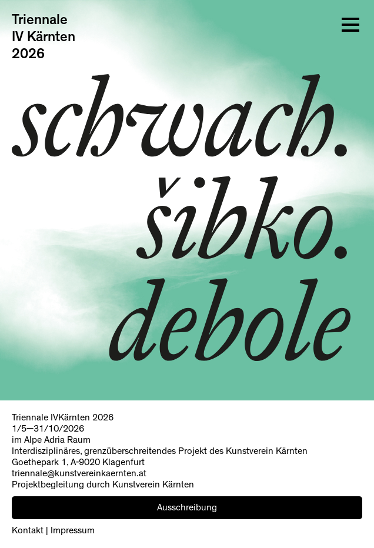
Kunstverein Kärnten (267, 451)
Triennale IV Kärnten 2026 (43, 37)
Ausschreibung (187, 507)
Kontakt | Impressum (53, 530)
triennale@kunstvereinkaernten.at (79, 473)
